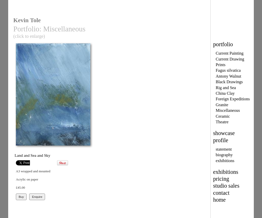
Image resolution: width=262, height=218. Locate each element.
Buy (21, 196)
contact (221, 193)
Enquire (37, 196)
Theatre (222, 121)
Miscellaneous (228, 110)
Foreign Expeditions (233, 98)
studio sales (226, 186)
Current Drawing (230, 59)
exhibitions (225, 160)
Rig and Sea (226, 87)
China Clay (225, 93)
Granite (222, 104)
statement (224, 149)
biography (224, 154)
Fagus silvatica (228, 70)
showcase (224, 133)
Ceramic (223, 116)
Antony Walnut (228, 76)
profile (220, 140)
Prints (220, 64)
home (219, 200)
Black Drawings (229, 81)
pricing (221, 179)
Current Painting (230, 53)
